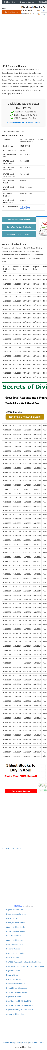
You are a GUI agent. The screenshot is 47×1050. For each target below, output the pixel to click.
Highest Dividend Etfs (14, 910)
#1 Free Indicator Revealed (19, 220)
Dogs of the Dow (12, 958)
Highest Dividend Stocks (15, 931)
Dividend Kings (12, 975)
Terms (18, 1042)
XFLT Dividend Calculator (11, 848)
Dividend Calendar (27, 2)
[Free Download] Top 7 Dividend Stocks (23, 122)
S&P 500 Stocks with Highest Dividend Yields (23, 962)
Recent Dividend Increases (16, 988)
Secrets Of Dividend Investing (19, 234)
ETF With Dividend (13, 936)
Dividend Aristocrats (13, 979)
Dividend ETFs (11, 918)
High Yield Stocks (13, 971)
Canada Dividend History (15, 1014)
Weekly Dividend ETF (14, 944)
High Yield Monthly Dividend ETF (18, 1001)
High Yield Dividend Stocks (16, 992)
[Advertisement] (23, 40)
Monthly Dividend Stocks (15, 927)
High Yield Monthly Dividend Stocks (19, 1005)
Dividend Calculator (13, 949)
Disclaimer (33, 1042)
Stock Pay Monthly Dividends (19, 227)
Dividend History (10, 2)
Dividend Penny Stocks (15, 953)
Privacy (25, 1042)
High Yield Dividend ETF (15, 997)
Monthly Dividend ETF (14, 940)
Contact (41, 1042)
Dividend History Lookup (15, 984)
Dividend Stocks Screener (16, 914)
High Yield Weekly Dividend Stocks (19, 1010)
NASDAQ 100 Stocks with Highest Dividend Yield (25, 966)
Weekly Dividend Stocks (15, 923)
